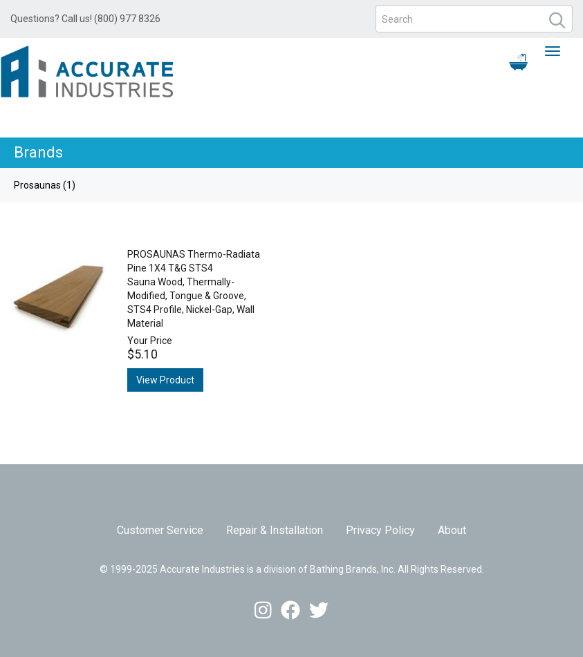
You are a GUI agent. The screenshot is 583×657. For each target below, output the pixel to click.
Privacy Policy (380, 530)
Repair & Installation (274, 530)
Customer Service (160, 530)
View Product (165, 379)
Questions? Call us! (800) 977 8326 (85, 18)
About (452, 530)
